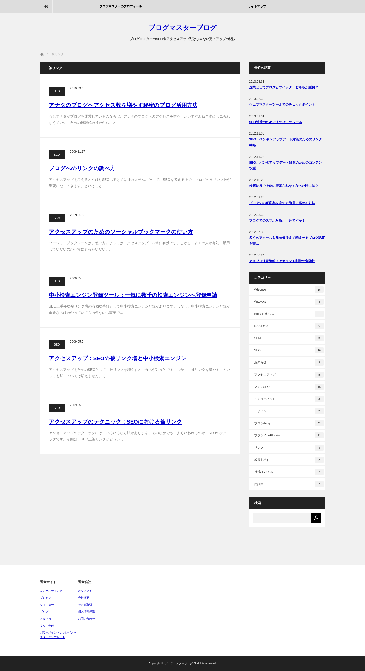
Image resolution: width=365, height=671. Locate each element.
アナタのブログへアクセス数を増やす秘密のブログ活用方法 (123, 105)
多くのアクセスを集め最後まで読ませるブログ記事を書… (287, 240)
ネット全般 (47, 625)
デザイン (289, 411)
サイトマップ (257, 6)
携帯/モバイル (289, 472)
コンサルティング (51, 590)
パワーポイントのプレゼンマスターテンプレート (58, 635)
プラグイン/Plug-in (289, 435)
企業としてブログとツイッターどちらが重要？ (283, 87)
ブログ (44, 611)
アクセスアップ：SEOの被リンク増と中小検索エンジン (118, 358)
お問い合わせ (86, 618)
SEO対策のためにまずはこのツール (275, 122)
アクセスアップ (289, 375)
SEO (57, 91)
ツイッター (47, 604)
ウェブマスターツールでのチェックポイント (282, 104)
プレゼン (45, 597)
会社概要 (83, 597)
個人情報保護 (86, 611)
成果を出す (289, 460)
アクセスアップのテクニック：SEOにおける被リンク (115, 422)
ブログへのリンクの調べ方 (82, 168)
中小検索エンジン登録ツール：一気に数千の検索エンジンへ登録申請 (133, 295)
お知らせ (289, 362)
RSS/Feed (289, 326)
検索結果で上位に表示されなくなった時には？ (283, 186)
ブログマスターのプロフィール (120, 6)
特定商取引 (85, 604)
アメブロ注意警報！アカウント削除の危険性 (282, 261)
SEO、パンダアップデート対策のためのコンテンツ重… (285, 165)
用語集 (289, 484)
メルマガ (45, 618)
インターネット (289, 399)
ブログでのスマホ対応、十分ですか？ (277, 220)
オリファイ (85, 590)
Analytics (289, 302)
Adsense (289, 289)
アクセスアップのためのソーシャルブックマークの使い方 (121, 232)
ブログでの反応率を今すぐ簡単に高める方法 (282, 203)
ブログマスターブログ (183, 27)
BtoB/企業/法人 (289, 314)
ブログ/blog (289, 423)
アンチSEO (289, 387)
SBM (57, 217)
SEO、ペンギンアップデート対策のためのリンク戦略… (285, 142)
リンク (289, 448)
